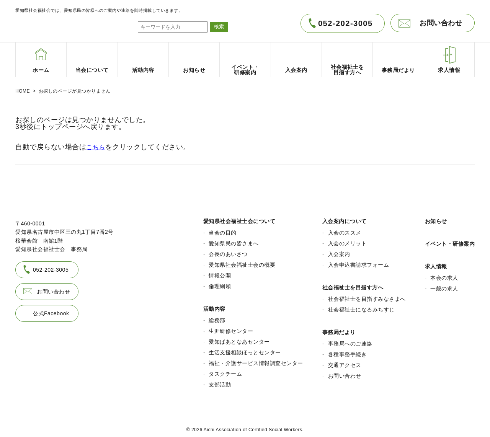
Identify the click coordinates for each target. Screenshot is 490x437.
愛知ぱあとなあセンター (239, 339)
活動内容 (214, 306)
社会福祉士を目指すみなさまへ (367, 296)
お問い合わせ (441, 23)
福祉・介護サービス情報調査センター (256, 360)
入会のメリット (347, 241)
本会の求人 (444, 275)
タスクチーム (225, 371)
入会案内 (339, 251)
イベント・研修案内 (450, 241)
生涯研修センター (231, 328)
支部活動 (220, 382)
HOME (22, 91)
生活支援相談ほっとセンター (245, 350)
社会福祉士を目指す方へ (353, 285)
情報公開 (220, 273)
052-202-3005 (345, 23)
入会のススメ (344, 230)
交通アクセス (344, 362)
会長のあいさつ (228, 251)
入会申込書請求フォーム (358, 262)
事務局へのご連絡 (350, 341)
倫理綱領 (220, 283)
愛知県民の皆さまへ (234, 241)
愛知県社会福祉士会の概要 (242, 262)
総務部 (217, 318)
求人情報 (436, 264)
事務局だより (339, 329)
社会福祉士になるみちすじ (361, 307)
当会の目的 (223, 230)
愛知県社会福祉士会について (239, 218)
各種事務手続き (347, 352)
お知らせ (436, 218)
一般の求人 (444, 286)
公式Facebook (51, 310)
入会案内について (344, 218)
